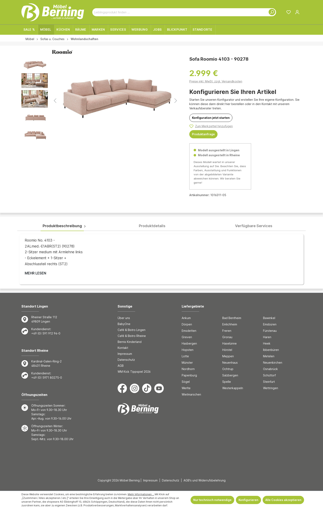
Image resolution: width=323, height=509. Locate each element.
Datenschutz (126, 359)
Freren (226, 330)
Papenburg (189, 375)
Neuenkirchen (272, 362)
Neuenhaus (230, 362)
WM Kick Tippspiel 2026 (134, 371)
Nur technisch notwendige (212, 500)
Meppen (228, 356)
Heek (266, 343)
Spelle (226, 381)
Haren (267, 337)
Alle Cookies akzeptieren (283, 500)
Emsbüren (269, 324)
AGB (121, 365)
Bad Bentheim (231, 318)
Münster (187, 362)
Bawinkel (269, 318)
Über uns (124, 318)
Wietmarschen (191, 394)
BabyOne (124, 324)
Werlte (186, 388)
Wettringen (270, 388)
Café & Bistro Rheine (132, 336)
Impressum (125, 353)
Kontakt (123, 347)
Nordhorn (188, 369)
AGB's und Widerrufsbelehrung (205, 480)
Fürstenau (270, 330)
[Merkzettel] (288, 12)
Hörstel (227, 350)
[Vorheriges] (55, 100)
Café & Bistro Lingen (131, 330)
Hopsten (187, 350)
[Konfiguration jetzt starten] (210, 118)
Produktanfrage (203, 134)
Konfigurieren (248, 500)
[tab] (62, 226)
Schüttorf (269, 375)
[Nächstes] (176, 100)
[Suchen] (271, 12)
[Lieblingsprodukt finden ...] (179, 12)
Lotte (185, 356)
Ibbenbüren (271, 350)
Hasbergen (189, 343)
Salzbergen (230, 375)
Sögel (186, 381)
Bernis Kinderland (130, 342)
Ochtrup (227, 369)
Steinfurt (269, 381)
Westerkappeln (232, 388)
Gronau (227, 337)
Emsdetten (189, 330)
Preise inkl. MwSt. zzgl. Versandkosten (215, 81)
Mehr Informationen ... (141, 494)
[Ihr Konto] (297, 12)
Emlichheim (229, 324)
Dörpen (187, 324)
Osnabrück (270, 369)
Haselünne (229, 343)
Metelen (268, 356)
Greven (187, 337)
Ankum (186, 318)
